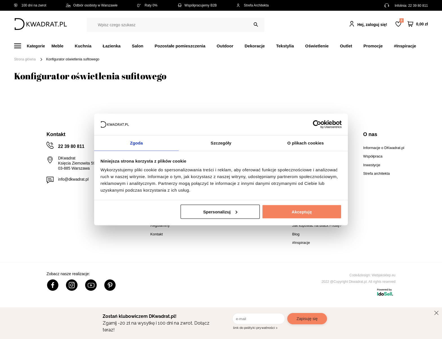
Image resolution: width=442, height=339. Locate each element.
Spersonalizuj (220, 211)
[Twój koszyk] (418, 24)
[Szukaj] (255, 24)
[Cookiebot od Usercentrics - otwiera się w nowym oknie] (317, 124)
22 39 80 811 (418, 6)
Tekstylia (285, 45)
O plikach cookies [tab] (305, 142)
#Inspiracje (405, 45)
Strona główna (25, 59)
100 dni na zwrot (30, 5)
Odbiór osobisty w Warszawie (92, 5)
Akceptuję (302, 211)
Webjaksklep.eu (384, 275)
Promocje (373, 45)
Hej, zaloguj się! (372, 24)
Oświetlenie (317, 45)
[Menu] (33, 46)
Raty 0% (147, 5)
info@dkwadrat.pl (73, 179)
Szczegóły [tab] (221, 142)
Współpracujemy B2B (197, 5)
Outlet (346, 45)
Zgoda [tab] (136, 142)
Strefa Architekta (253, 5)
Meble (58, 45)
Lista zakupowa (401, 20)
